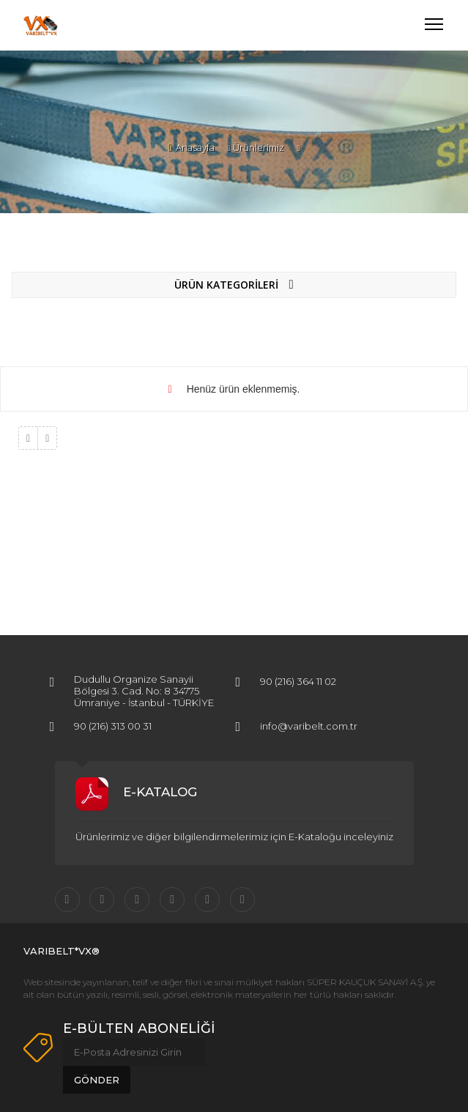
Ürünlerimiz (258, 147)
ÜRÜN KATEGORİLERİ (233, 285)
